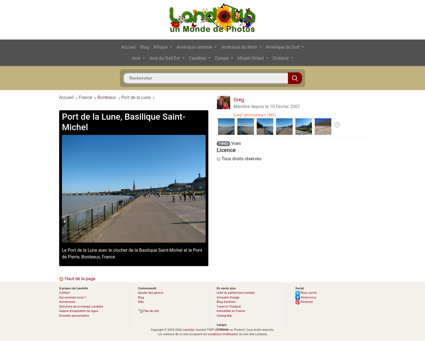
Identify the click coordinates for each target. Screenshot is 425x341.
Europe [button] (222, 58)
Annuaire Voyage (228, 297)
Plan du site (148, 311)
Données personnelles (74, 316)
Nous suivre (306, 293)
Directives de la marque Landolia (81, 306)
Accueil (128, 47)
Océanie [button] (281, 58)
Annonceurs (67, 302)
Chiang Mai (224, 316)
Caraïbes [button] (198, 58)
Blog (144, 47)
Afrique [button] (161, 47)
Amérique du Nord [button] (239, 47)
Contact (64, 293)
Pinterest (304, 302)
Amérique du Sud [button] (283, 47)
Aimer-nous (305, 297)
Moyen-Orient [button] (251, 58)
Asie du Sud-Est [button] (165, 58)
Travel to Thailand (229, 306)
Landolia (188, 330)
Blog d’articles (226, 302)
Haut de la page (77, 278)
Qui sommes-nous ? (72, 297)
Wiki (141, 302)
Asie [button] (136, 58)
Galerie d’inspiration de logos (78, 311)
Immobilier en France (231, 311)
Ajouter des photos (150, 293)
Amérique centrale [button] (195, 47)
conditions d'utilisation (223, 334)
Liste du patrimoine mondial (235, 293)
